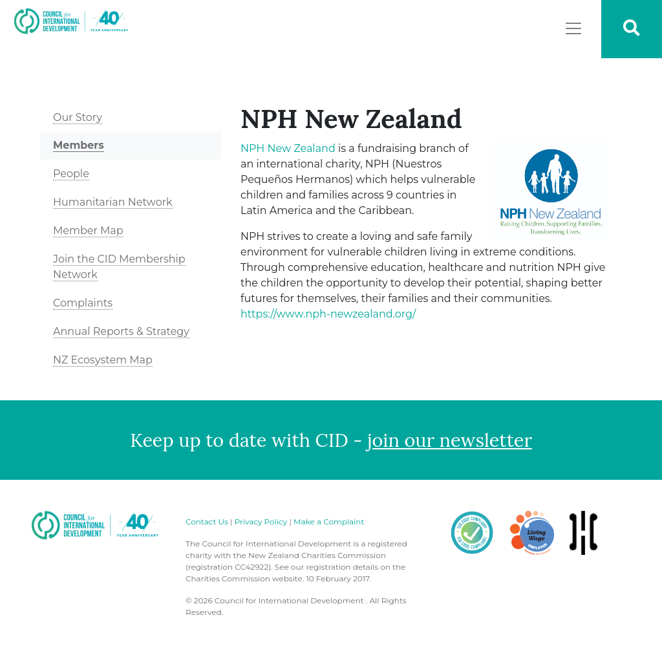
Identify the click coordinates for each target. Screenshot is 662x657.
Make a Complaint (329, 521)
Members (78, 145)
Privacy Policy (261, 521)
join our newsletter (449, 440)
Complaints (82, 303)
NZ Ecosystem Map (103, 360)
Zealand (288, 148)
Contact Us (207, 521)
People (71, 173)
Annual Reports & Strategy (121, 331)
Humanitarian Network (113, 202)
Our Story (77, 117)
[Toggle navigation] (573, 28)
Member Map (88, 230)
